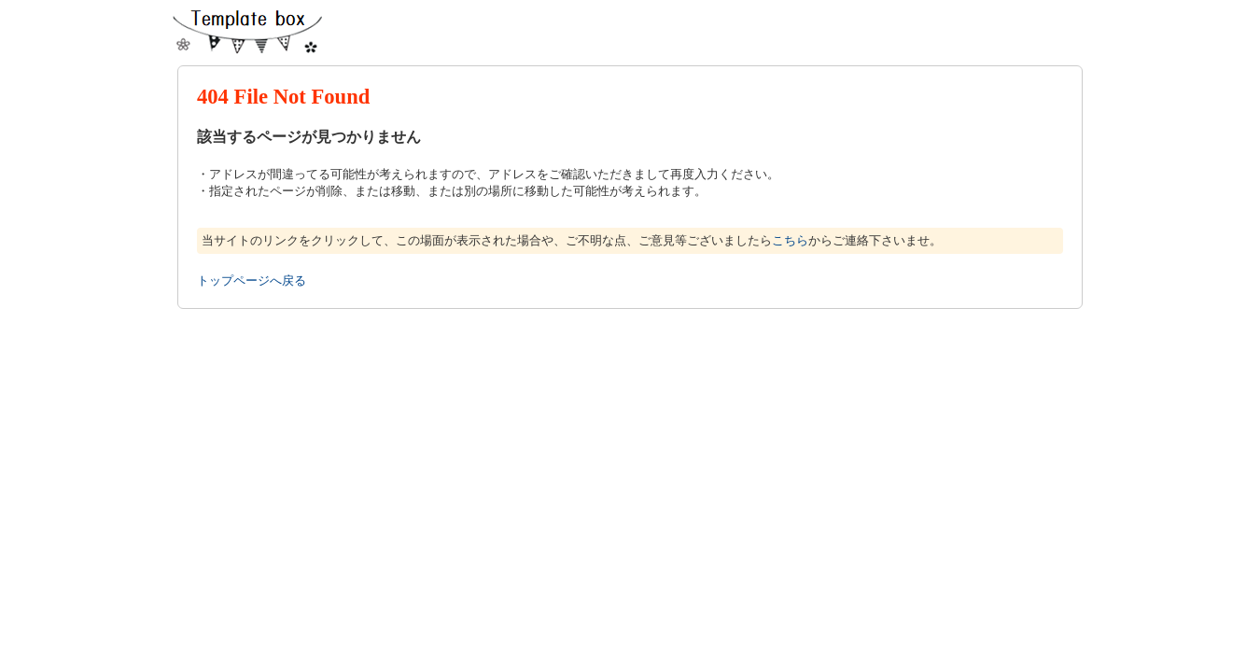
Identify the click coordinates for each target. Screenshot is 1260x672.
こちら (790, 240)
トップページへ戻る (251, 280)
